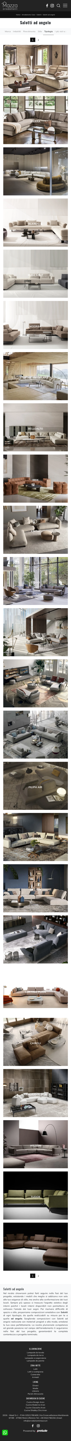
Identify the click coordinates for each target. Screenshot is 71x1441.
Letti (35, 1369)
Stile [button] (40, 31)
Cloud (35, 582)
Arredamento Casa (28, 15)
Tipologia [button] (48, 31)
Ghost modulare (35, 377)
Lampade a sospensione (35, 1358)
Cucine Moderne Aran (35, 1405)
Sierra (35, 121)
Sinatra (35, 940)
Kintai (35, 531)
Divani (35, 1385)
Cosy (35, 684)
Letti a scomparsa (35, 1372)
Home (18, 15)
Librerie (35, 1391)
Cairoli (35, 1043)
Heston (35, 889)
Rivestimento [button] (29, 31)
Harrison (35, 838)
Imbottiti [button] (17, 31)
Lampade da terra (35, 1355)
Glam (35, 736)
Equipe (35, 70)
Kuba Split (35, 275)
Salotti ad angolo (49, 15)
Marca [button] (8, 31)
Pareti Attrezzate (35, 1394)
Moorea (35, 326)
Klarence (35, 223)
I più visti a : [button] (60, 31)
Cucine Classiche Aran (35, 1407)
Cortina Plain (35, 992)
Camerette (35, 1374)
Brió (35, 1248)
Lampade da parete (35, 1361)
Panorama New (35, 1094)
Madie (35, 1388)
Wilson (35, 1145)
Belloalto (35, 428)
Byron (35, 633)
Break (35, 172)
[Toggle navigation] (65, 5)
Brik (35, 480)
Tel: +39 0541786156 (46, 1418)
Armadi (35, 1377)
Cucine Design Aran (35, 1402)
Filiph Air (35, 787)
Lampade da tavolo (35, 1352)
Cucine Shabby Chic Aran (35, 1410)
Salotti (39, 15)
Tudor (35, 1196)
